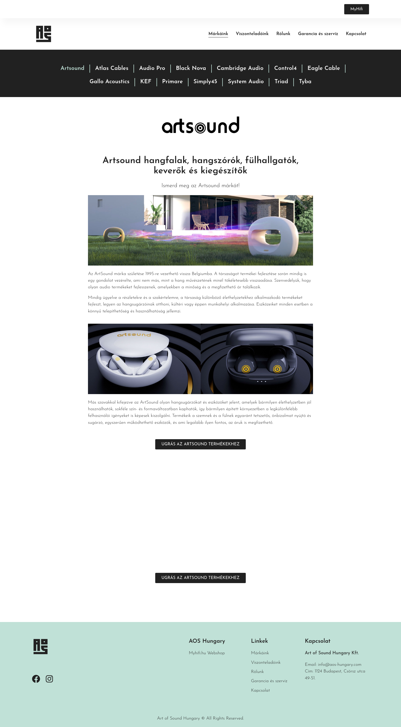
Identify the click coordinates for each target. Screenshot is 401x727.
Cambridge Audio (240, 68)
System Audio (246, 82)
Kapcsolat (356, 34)
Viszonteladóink (252, 34)
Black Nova (191, 68)
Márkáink (218, 34)
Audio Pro (152, 68)
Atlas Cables (111, 68)
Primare (172, 82)
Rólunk (283, 34)
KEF (145, 82)
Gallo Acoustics (109, 82)
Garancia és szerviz (318, 34)
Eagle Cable (323, 68)
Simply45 (205, 82)
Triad (281, 82)
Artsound (73, 68)
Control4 (285, 68)
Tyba (305, 82)
